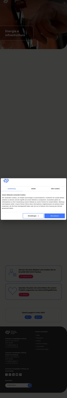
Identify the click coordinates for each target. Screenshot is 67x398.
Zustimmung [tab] (12, 188)
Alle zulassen (54, 216)
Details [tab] (33, 188)
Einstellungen (33, 216)
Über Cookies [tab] (55, 188)
